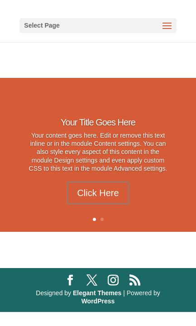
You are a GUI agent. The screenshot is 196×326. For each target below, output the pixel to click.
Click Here (98, 193)
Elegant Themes (97, 293)
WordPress (98, 301)
